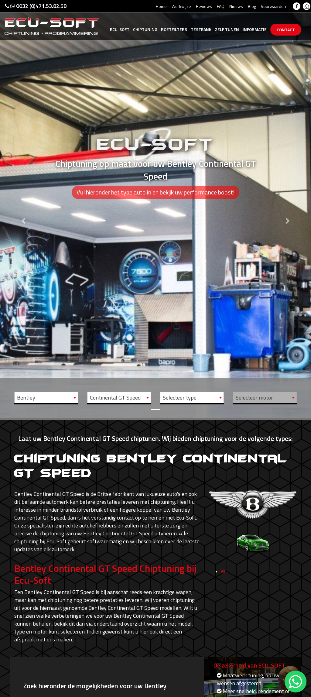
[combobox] (46, 397)
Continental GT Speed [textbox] (115, 397)
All (223, 573)
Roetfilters (174, 29)
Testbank (201, 29)
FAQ (220, 6)
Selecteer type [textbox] (180, 397)
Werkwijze (181, 6)
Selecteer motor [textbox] (254, 397)
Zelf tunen (227, 29)
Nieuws (236, 6)
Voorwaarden (273, 6)
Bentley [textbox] (26, 397)
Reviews (204, 6)
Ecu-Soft (119, 29)
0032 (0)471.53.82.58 (36, 6)
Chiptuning (145, 29)
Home (161, 6)
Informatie (255, 29)
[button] (23, 209)
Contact (286, 29)
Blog (252, 6)
